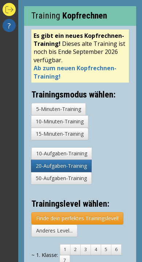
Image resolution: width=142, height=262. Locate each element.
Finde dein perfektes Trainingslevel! (77, 218)
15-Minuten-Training (60, 133)
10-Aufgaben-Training (61, 153)
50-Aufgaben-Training (61, 178)
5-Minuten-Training (58, 109)
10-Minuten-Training (60, 121)
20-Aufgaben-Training (61, 165)
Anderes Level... (54, 230)
